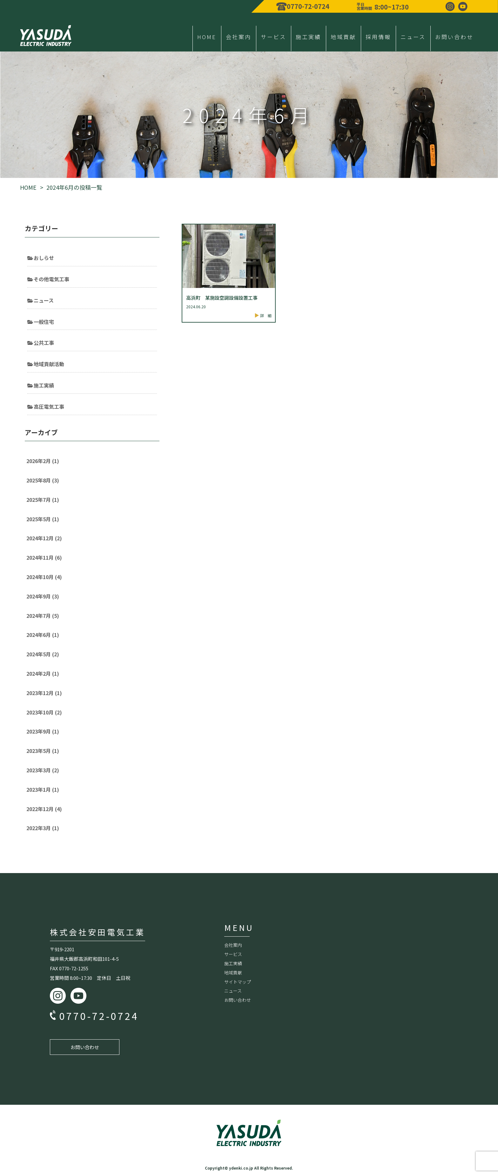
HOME (206, 37)
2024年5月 (42, 654)
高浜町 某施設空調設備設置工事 (222, 297)
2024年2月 (42, 673)
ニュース (413, 37)
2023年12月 (44, 693)
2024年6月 (42, 635)
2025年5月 (42, 519)
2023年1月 (42, 789)
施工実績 (308, 37)
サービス (273, 37)
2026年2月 (42, 461)
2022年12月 (44, 809)
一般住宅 (44, 321)
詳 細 (266, 315)
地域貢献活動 (49, 364)
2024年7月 (42, 615)
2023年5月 (42, 751)
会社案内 (238, 37)
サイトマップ (237, 982)
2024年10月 (44, 577)
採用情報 (378, 37)
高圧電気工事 (49, 406)
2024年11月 (44, 557)
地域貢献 (343, 37)
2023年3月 (42, 770)
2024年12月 (44, 538)
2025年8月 (42, 480)
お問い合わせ (454, 37)
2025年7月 (42, 499)
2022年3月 (42, 828)
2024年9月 (42, 596)
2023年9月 (42, 731)
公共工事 (44, 342)
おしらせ (44, 258)
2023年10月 (44, 712)
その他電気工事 (51, 279)
